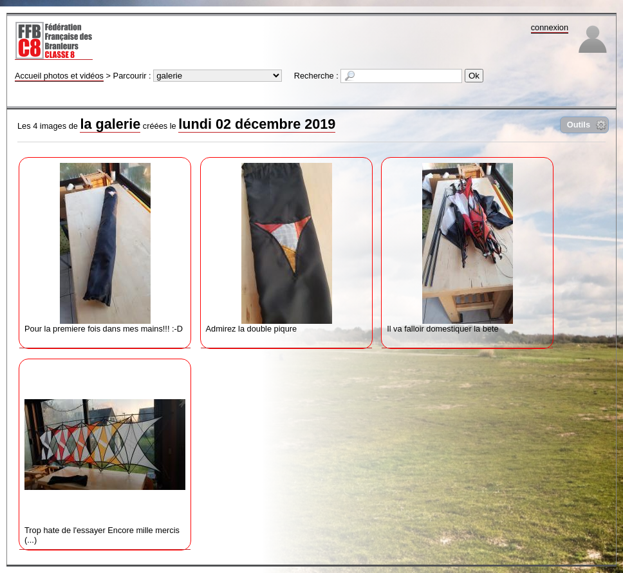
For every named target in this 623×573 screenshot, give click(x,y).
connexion (549, 27)
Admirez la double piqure (286, 248)
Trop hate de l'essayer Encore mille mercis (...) (104, 454)
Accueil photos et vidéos (59, 75)
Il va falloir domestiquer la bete (467, 248)
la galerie (110, 124)
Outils (578, 124)
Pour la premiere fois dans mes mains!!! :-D (104, 248)
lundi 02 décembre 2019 (256, 124)
